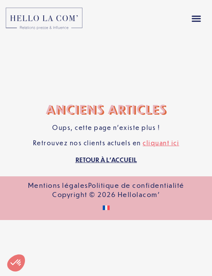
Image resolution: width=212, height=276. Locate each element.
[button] (196, 18)
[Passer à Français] (106, 153)
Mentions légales (58, 130)
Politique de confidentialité (136, 130)
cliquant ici (161, 88)
